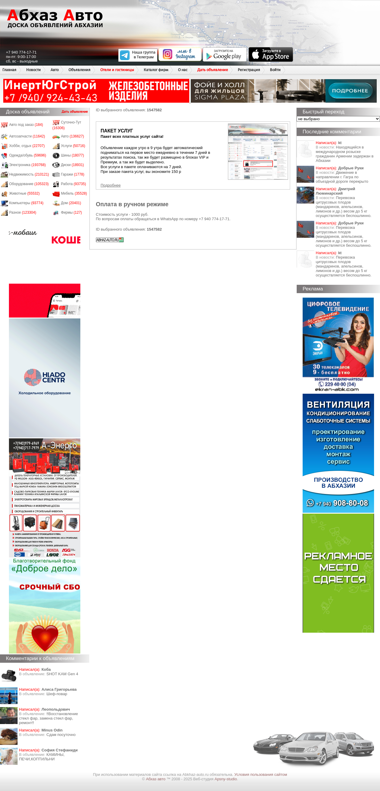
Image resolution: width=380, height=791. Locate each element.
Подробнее (111, 185)
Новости (33, 70)
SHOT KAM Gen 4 (62, 674)
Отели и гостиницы (117, 70)
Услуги (73, 146)
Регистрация (249, 70)
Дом (71, 203)
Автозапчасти (27, 136)
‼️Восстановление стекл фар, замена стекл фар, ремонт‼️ (48, 718)
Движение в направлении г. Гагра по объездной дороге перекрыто (342, 177)
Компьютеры (26, 203)
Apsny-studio (226, 779)
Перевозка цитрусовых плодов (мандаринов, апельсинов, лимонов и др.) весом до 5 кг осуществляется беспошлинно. (343, 207)
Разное (22, 212)
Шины (72, 155)
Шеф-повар (56, 694)
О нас (182, 70)
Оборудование (29, 184)
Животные (24, 193)
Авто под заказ (26, 125)
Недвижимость (29, 174)
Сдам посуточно (61, 734)
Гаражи (73, 174)
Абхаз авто (156, 779)
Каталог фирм (156, 70)
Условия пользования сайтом (260, 774)
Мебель (74, 193)
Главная (9, 70)
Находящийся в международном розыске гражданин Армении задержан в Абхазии (344, 154)
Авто (55, 70)
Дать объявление (212, 70)
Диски (72, 165)
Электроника (27, 165)
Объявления (79, 70)
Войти (275, 70)
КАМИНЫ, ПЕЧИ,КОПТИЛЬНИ (42, 756)
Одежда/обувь (27, 155)
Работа (73, 184)
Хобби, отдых (27, 146)
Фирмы (71, 212)
